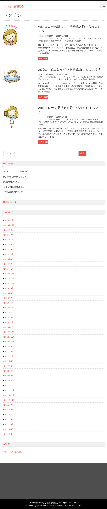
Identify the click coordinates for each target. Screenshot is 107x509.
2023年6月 (9, 303)
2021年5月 (9, 424)
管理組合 (70, 41)
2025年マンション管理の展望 (16, 171)
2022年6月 (9, 361)
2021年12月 (9, 390)
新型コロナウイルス (58, 41)
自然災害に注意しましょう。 (16, 187)
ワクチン (97, 38)
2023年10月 (9, 283)
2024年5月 (9, 249)
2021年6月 (9, 419)
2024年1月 (9, 269)
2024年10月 (9, 225)
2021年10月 (9, 400)
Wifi (67, 119)
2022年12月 (9, 332)
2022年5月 (9, 366)
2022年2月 (9, 380)
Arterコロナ (60, 119)
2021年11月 (9, 395)
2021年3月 (9, 434)
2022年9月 (9, 346)
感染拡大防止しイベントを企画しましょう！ (69, 69)
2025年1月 (9, 220)
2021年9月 (9, 405)
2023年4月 (9, 312)
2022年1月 (9, 385)
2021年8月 (9, 410)
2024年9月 (9, 230)
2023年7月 (9, 298)
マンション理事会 (85, 119)
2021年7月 (9, 415)
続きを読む (43, 58)
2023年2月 (9, 322)
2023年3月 (9, 317)
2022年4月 (9, 371)
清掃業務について (11, 182)
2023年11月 (9, 278)
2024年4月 (9, 254)
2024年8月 (9, 235)
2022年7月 (9, 356)
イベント (59, 77)
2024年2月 (9, 264)
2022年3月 (9, 376)
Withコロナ (64, 38)
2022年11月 (9, 337)
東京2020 (62, 79)
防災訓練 (78, 41)
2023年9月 (9, 288)
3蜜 (57, 38)
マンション (73, 38)
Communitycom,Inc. (72, 505)
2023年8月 (9, 293)
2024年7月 (9, 240)
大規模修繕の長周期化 (13, 192)
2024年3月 (9, 259)
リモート (96, 119)
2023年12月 (9, 274)
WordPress (41, 505)
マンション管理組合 (46, 36)
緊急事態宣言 (95, 122)
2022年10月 (9, 342)
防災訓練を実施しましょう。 (16, 176)
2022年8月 (9, 351)
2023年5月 (9, 308)
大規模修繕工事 (44, 41)
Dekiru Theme (55, 505)
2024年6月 (9, 244)
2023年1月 (9, 327)
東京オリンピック (73, 79)
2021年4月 (9, 429)
